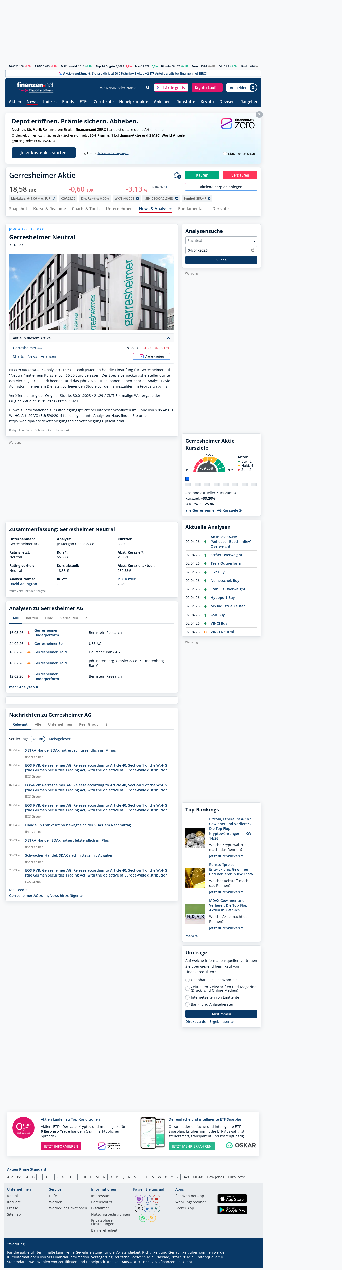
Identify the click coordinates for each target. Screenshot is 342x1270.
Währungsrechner (190, 1204)
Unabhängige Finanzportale (214, 982)
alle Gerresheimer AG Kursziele (213, 512)
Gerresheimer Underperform (46, 634)
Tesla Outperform (226, 565)
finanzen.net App (189, 1198)
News (32, 102)
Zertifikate (104, 102)
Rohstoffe (185, 102)
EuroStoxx (236, 1179)
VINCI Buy (219, 625)
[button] (171, 87)
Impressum (100, 1198)
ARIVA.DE (129, 1264)
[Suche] (148, 88)
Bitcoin (166, 66)
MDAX (198, 1179)
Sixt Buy (218, 574)
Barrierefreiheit (104, 1233)
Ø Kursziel (126, 581)
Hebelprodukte (133, 102)
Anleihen (162, 102)
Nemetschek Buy (225, 582)
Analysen (48, 358)
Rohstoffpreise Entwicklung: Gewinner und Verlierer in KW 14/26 (231, 871)
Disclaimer (100, 1211)
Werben (55, 1204)
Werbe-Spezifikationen (68, 1211)
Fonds (68, 102)
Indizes (50, 102)
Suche (221, 262)
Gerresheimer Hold (50, 654)
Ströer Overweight (226, 557)
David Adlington (23, 586)
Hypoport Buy (223, 599)
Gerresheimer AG (27, 350)
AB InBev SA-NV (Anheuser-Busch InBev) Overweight (231, 544)
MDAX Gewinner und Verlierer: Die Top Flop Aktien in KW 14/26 (228, 907)
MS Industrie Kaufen (228, 608)
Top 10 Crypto (105, 66)
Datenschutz (101, 1204)
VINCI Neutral (222, 634)
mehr (191, 938)
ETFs (84, 102)
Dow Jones (215, 1179)
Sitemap (14, 1217)
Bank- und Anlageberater (212, 1007)
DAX (12, 66)
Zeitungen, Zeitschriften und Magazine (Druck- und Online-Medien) (223, 990)
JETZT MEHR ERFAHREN (192, 1148)
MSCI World (69, 66)
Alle (10, 1179)
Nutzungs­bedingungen (110, 1217)
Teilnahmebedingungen (113, 153)
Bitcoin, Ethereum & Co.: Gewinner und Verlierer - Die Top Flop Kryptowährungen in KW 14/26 (230, 831)
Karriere (14, 1204)
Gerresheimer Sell (49, 645)
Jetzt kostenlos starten (44, 152)
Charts (18, 358)
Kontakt (13, 1198)
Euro (195, 66)
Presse (12, 1211)
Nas (138, 66)
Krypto (207, 102)
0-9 (19, 1179)
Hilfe (53, 1198)
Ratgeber (249, 102)
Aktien (15, 102)
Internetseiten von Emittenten (216, 999)
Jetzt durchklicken (226, 858)
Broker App (184, 1211)
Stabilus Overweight (228, 591)
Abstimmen (221, 1016)
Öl (220, 66)
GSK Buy (218, 617)
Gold (244, 66)
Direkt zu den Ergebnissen (209, 1023)
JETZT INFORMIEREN (61, 1148)
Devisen (227, 102)
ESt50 (38, 66)
